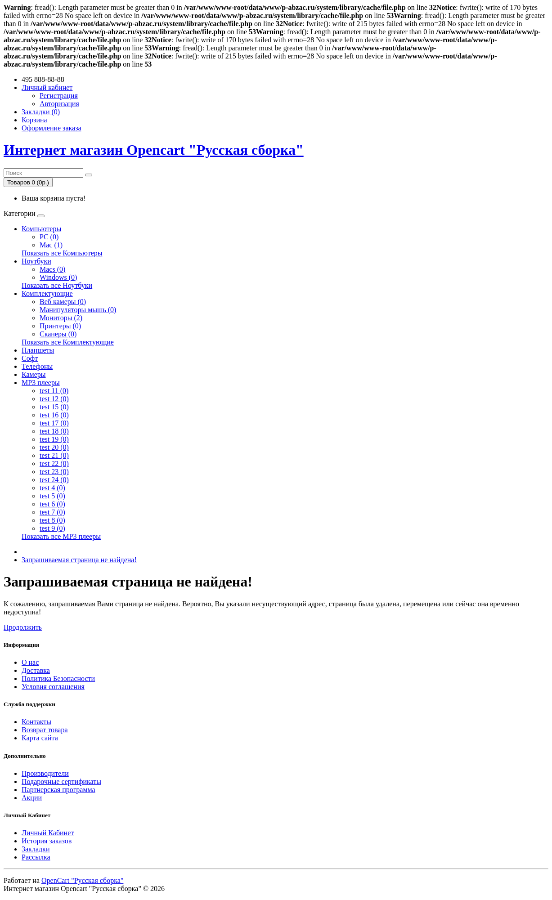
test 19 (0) (54, 439)
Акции (32, 797)
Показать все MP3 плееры (61, 536)
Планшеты (38, 350)
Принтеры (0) (60, 326)
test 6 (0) (52, 504)
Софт (30, 358)
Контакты (36, 721)
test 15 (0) (54, 407)
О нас (30, 662)
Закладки (35, 849)
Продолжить (23, 627)
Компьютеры (41, 229)
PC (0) (49, 237)
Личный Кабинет (48, 833)
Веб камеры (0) (63, 301)
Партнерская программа (58, 789)
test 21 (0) (54, 455)
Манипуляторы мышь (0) (78, 309)
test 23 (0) (54, 471)
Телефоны (37, 366)
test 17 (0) (54, 423)
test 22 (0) (54, 463)
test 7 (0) (52, 512)
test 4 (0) (52, 488)
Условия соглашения (53, 686)
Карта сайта (40, 738)
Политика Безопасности (58, 678)
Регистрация (59, 95)
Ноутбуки (36, 261)
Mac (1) (51, 245)
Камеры (34, 374)
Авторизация (59, 103)
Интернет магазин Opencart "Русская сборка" (154, 150)
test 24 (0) (54, 480)
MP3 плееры (41, 382)
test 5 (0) (52, 496)
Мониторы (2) (61, 318)
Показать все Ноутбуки (57, 285)
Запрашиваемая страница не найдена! (79, 560)
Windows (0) (58, 277)
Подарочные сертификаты (61, 781)
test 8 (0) (52, 520)
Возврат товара (45, 730)
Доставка (36, 670)
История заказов (47, 841)
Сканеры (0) (58, 334)
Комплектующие (47, 293)
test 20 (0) (54, 447)
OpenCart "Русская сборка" (82, 880)
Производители (45, 773)
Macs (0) (52, 269)
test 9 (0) (52, 528)
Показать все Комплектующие (68, 342)
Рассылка (36, 857)
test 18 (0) (54, 431)
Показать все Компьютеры (62, 253)
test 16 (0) (54, 415)
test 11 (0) (54, 390)
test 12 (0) (54, 399)
